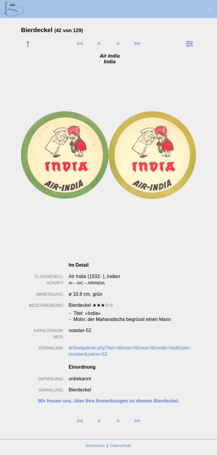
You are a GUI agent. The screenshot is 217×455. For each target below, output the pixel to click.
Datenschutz (120, 445)
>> (137, 43)
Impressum (95, 445)
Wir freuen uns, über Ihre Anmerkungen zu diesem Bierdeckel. (108, 400)
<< (80, 43)
